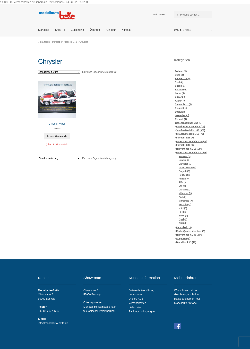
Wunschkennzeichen (186, 290)
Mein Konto (159, 14)
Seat (179, 82)
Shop (58, 29)
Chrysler (185, 163)
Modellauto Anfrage (185, 303)
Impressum (135, 294)
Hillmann (185, 193)
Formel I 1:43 (185, 145)
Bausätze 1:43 (186, 242)
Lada (179, 74)
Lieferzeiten (135, 307)
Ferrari (184, 178)
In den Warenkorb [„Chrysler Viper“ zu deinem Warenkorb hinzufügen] (57, 136)
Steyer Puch (183, 104)
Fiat (182, 197)
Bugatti (184, 171)
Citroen (184, 189)
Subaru (180, 97)
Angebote (183, 238)
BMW (183, 215)
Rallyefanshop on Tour (187, 298)
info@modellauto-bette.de (53, 323)
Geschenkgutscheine (188, 123)
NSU (183, 208)
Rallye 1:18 (182, 78)
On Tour (111, 29)
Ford (183, 212)
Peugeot (181, 108)
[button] (57, 144)
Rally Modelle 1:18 (189, 148)
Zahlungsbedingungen (142, 311)
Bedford (181, 89)
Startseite (43, 29)
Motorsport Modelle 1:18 (191, 141)
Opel (183, 219)
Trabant (181, 71)
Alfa (182, 182)
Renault (181, 119)
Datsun (180, 112)
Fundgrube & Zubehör (190, 126)
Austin (180, 100)
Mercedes (182, 115)
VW (182, 186)
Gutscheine (77, 29)
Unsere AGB (136, 298)
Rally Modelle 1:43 (189, 234)
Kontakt (126, 29)
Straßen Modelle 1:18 (190, 134)
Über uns (95, 29)
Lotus (180, 93)
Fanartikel (184, 227)
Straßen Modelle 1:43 (190, 130)
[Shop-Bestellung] (59, 72)
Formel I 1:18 (185, 137)
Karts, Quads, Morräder (190, 231)
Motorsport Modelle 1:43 (64, 42)
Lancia (184, 160)
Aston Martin (187, 167)
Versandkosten (137, 303)
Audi (183, 223)
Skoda (180, 86)
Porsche (185, 204)
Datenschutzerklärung (141, 290)
